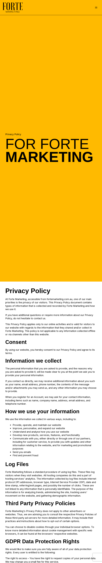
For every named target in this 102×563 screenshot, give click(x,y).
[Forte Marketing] (13, 7)
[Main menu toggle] (96, 7)
